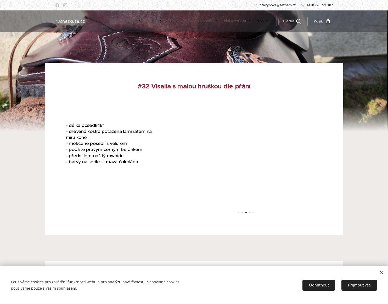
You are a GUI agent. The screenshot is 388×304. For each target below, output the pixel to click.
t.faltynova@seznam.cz (278, 5)
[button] (292, 21)
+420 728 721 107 (320, 5)
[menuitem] (114, 21)
